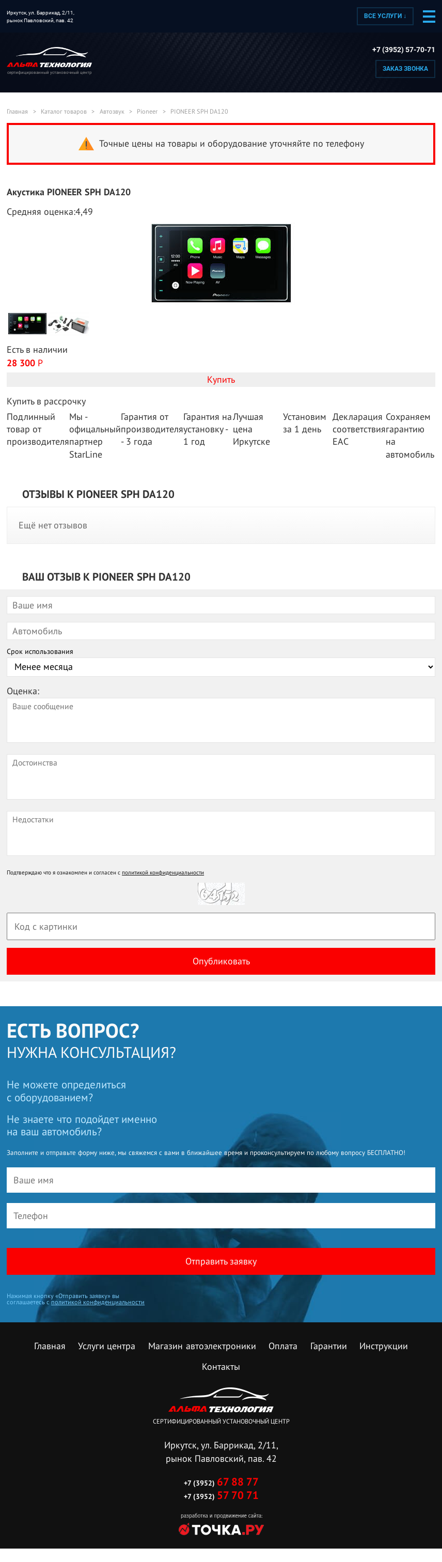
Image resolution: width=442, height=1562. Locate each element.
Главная (17, 111)
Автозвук (112, 111)
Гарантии (328, 1346)
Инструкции (383, 1346)
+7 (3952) (221, 1483)
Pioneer (147, 111)
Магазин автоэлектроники (202, 1346)
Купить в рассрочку (46, 401)
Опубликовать (221, 961)
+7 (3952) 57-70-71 (403, 50)
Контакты (221, 1366)
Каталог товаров (64, 111)
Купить (221, 379)
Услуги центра (106, 1346)
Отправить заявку (221, 1261)
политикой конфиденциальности (163, 872)
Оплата (283, 1346)
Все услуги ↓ (385, 16)
